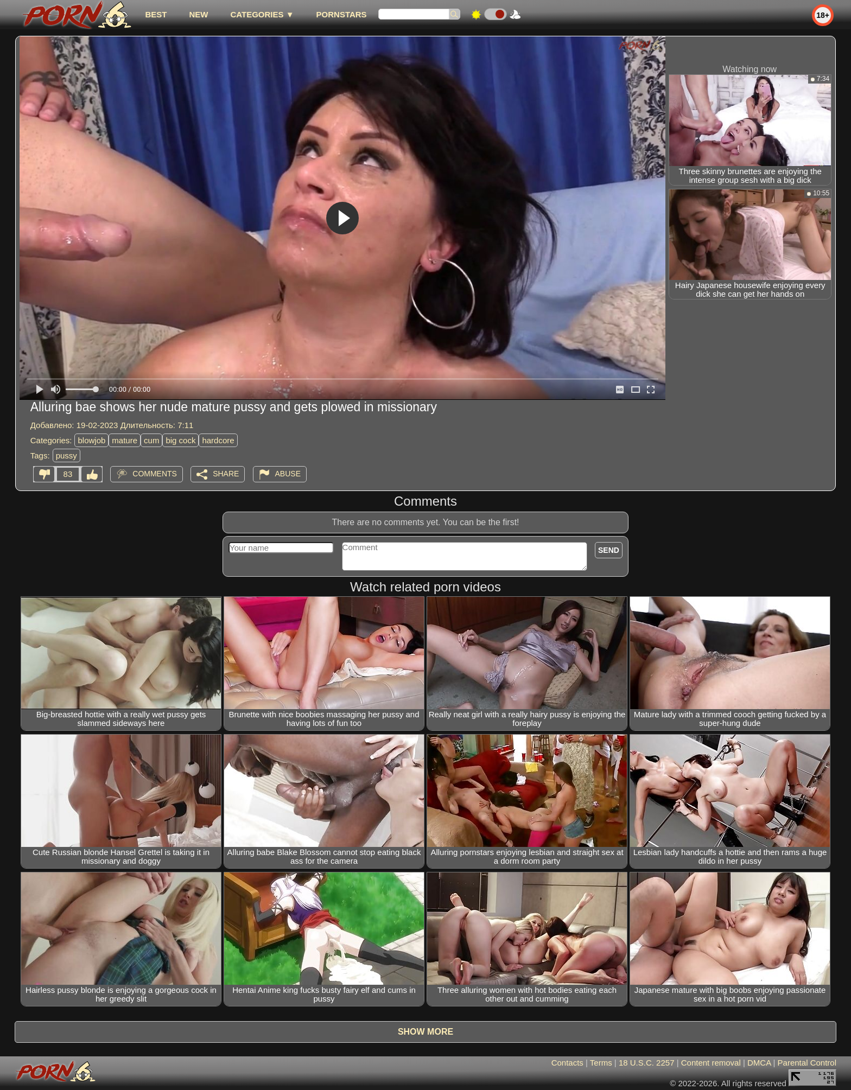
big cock (180, 440)
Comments (154, 473)
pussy (66, 455)
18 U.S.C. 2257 (647, 1062)
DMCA (759, 1062)
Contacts (567, 1062)
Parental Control (807, 1062)
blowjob (91, 440)
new (198, 14)
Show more (425, 1031)
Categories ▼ (262, 14)
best (156, 14)
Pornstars (341, 14)
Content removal (711, 1062)
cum (151, 440)
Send (608, 550)
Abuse (288, 473)
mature (124, 440)
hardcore (218, 440)
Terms (601, 1062)
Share (226, 473)
